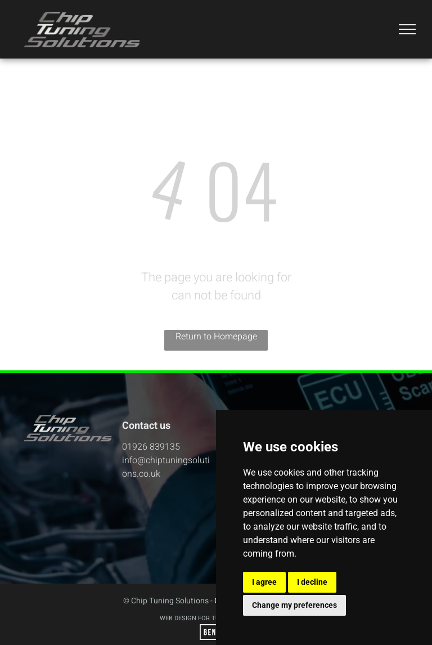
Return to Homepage (216, 336)
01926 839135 (151, 447)
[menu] (407, 29)
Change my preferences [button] (294, 605)
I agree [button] (264, 581)
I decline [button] (312, 581)
